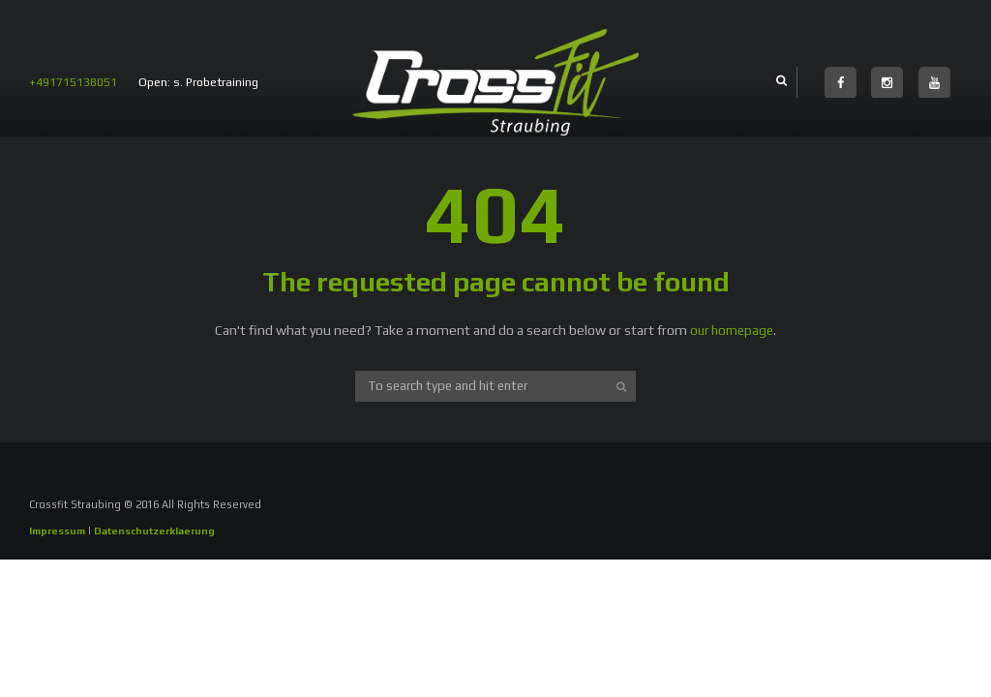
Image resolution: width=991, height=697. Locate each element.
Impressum (58, 530)
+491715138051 (73, 82)
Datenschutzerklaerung (162, 530)
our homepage (731, 330)
